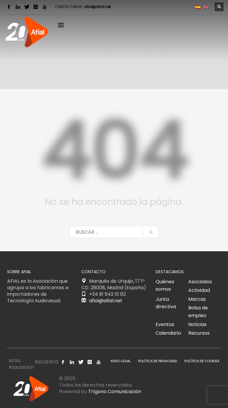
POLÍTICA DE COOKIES (201, 361)
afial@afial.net (97, 6)
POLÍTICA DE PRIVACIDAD (157, 361)
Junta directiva (166, 303)
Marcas (197, 299)
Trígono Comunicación (114, 391)
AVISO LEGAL (120, 361)
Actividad (199, 290)
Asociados (200, 281)
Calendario (168, 333)
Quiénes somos (165, 285)
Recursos (199, 333)
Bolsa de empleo (198, 311)
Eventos (165, 324)
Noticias (197, 324)
